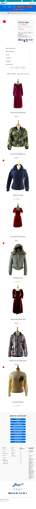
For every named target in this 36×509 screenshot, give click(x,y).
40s (21, 454)
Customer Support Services (31, 451)
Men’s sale (29, 6)
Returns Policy (31, 456)
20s (21, 450)
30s (21, 452)
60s (21, 457)
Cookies (5, 457)
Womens (23, 67)
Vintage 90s (18, 441)
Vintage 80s (18, 439)
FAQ (29, 453)
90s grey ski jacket (18, 278)
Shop (5, 6)
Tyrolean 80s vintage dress (18, 319)
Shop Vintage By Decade (17, 15)
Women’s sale (21, 6)
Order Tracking (14, 456)
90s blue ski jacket (18, 195)
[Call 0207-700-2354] (34, 3)
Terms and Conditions (5, 463)
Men (14, 6)
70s (12, 67)
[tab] (17, 48)
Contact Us (5, 455)
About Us (5, 449)
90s (21, 463)
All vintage (18, 424)
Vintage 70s (18, 436)
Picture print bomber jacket (18, 154)
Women (10, 6)
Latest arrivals (18, 431)
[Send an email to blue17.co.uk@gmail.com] (32, 3)
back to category (6, 15)
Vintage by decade (18, 426)
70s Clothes (25, 15)
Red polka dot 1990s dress (18, 236)
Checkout (6, 501)
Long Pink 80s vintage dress (18, 112)
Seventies (17, 67)
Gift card (15, 9)
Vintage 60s (18, 434)
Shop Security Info (14, 453)
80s (21, 461)
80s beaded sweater (18, 402)
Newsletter (5, 453)
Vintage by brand (18, 429)
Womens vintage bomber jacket (18, 360)
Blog (21, 9)
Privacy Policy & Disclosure (5, 460)
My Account (14, 450)
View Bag (2, 501)
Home (12, 15)
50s (21, 456)
